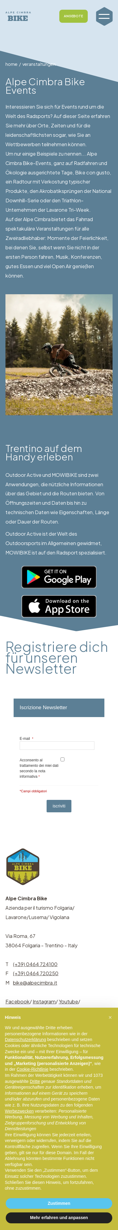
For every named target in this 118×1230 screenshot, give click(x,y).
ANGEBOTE (73, 16)
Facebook (17, 1001)
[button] (110, 1017)
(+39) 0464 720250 (35, 973)
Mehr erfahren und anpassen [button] (59, 1217)
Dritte (35, 1081)
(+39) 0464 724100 (35, 964)
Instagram (44, 1001)
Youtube (68, 1001)
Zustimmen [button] (59, 1203)
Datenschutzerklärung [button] (25, 1039)
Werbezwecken (19, 1111)
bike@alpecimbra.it (35, 982)
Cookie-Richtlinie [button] (32, 1069)
